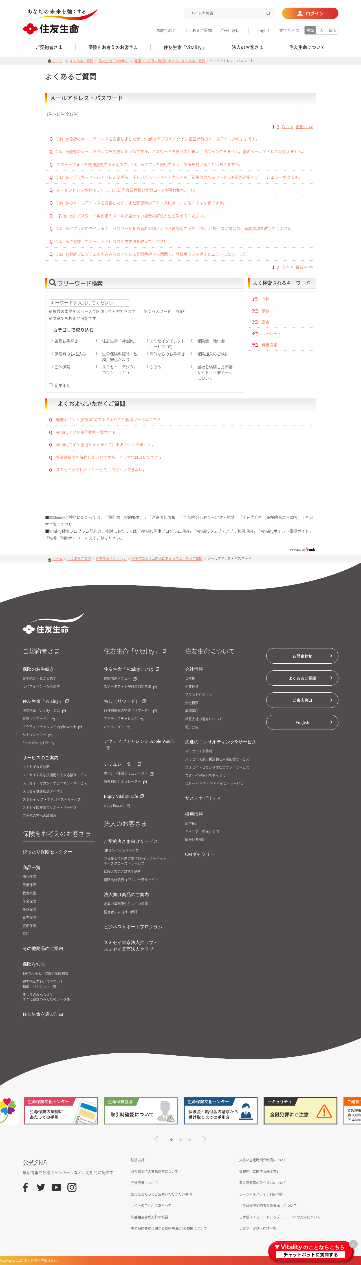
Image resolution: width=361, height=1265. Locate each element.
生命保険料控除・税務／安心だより (120, 356)
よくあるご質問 (198, 30)
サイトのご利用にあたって (151, 1205)
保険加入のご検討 (213, 353)
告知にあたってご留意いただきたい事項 (161, 1194)
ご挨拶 (190, 678)
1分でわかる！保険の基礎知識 (45, 973)
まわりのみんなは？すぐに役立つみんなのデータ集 (46, 997)
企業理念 (192, 686)
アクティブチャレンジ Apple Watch (52, 727)
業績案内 (192, 710)
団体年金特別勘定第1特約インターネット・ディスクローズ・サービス (137, 861)
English (263, 30)
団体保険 (62, 366)
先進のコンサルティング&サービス (220, 741)
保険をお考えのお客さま (57, 833)
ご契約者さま (41, 650)
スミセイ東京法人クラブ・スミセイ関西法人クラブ (131, 946)
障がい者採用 (195, 839)
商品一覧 (32, 867)
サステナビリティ (203, 798)
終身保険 (29, 909)
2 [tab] (180, 1139)
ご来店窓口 (230, 30)
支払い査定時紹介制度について (263, 1159)
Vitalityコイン (117, 727)
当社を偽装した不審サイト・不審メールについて (215, 372)
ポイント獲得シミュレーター (128, 773)
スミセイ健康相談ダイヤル (43, 791)
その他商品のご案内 (43, 948)
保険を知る (34, 964)
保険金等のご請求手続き (122, 871)
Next (202, 1139)
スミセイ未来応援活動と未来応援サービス (55, 775)
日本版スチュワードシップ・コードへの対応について (279, 1217)
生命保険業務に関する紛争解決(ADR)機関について (169, 1228)
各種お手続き (66, 341)
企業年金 (62, 385)
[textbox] (229, 13)
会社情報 (194, 669)
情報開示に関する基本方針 (259, 1171)
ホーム (55, 60)
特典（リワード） (39, 718)
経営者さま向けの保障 (121, 912)
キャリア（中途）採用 (202, 831)
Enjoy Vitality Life (38, 743)
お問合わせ (166, 30)
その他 (155, 366)
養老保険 (29, 917)
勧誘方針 (137, 1159)
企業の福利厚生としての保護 (126, 903)
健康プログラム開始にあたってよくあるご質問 (169, 60)
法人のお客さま (125, 823)
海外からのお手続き (167, 353)
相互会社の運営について (203, 719)
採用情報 (194, 814)
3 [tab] (189, 1139)
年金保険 (29, 901)
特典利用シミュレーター (125, 781)
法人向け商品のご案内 (126, 894)
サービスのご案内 (41, 757)
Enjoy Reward (117, 805)
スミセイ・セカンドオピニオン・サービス (55, 783)
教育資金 (29, 893)
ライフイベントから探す (41, 686)
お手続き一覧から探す (39, 678)
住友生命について (210, 650)
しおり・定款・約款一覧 (257, 1228)
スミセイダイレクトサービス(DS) (167, 343)
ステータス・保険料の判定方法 (130, 686)
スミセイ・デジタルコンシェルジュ (120, 369)
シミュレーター (37, 734)
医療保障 (29, 885)
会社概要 (192, 703)
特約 (26, 933)
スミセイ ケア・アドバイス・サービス (52, 799)
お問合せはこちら (180, 500)
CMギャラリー (200, 854)
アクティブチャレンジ (123, 718)
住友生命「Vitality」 (113, 60)
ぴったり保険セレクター (47, 851)
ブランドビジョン (198, 694)
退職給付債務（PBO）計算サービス (131, 880)
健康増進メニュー (120, 678)
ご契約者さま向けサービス (131, 841)
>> (304, 126)
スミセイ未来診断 (36, 767)
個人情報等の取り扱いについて (263, 1182)
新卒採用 (192, 823)
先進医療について (144, 1182)
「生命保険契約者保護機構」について (268, 1205)
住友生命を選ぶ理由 (43, 1014)
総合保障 (29, 876)
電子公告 (192, 727)
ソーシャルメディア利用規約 (261, 1194)
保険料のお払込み (70, 353)
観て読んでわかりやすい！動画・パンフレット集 (43, 984)
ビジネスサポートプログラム (133, 926)
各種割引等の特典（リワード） (130, 710)
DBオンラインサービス (121, 850)
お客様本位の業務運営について (154, 1171)
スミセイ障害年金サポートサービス (50, 807)
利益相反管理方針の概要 (149, 1217)
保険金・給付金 (211, 341)
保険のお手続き (38, 669)
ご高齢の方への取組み (39, 815)
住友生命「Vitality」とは (44, 710)
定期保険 (29, 925)
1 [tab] (171, 1139)
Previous (158, 1139)
